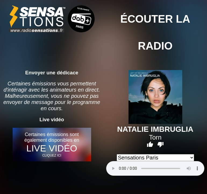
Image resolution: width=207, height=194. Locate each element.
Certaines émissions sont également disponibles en (52, 144)
